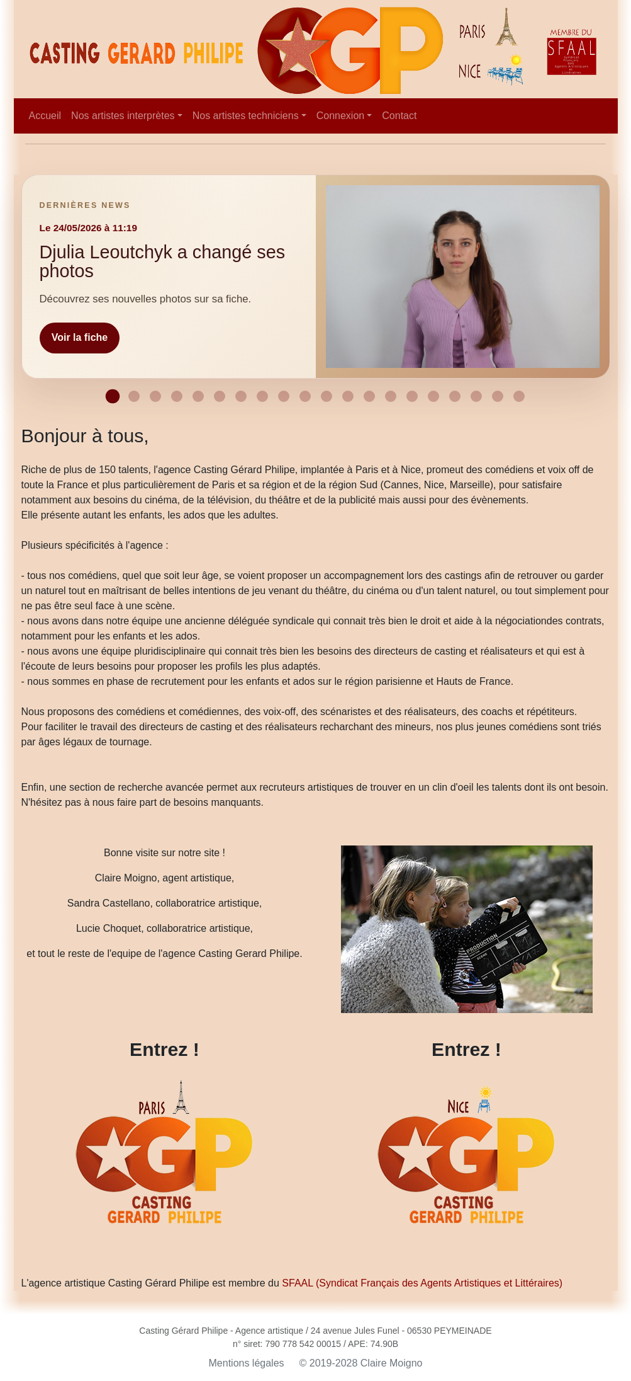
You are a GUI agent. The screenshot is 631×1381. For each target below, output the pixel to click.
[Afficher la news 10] (305, 396)
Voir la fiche (80, 337)
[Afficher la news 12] (348, 396)
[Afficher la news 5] (198, 396)
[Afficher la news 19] (497, 396)
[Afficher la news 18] (476, 396)
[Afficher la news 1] (112, 396)
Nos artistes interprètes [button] (123, 115)
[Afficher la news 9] (283, 396)
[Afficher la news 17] (455, 396)
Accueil (45, 115)
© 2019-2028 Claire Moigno (361, 1363)
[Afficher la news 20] (519, 396)
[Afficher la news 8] (262, 396)
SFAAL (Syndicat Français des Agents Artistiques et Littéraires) (422, 1283)
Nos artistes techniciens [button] (246, 115)
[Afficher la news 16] (433, 396)
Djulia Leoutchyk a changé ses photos (163, 261)
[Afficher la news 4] (176, 396)
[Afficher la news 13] (369, 396)
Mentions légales (246, 1363)
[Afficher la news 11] (326, 396)
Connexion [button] (340, 115)
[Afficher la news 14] (390, 396)
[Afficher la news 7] (241, 396)
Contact (399, 115)
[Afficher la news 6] (219, 396)
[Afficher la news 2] (134, 396)
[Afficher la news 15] (412, 396)
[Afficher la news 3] (155, 396)
